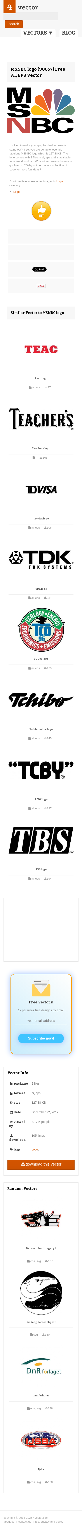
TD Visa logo (41, 518)
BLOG (69, 33)
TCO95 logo (41, 659)
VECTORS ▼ (38, 33)
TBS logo (41, 869)
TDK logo (41, 588)
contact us (24, 1521)
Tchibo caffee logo (41, 729)
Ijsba (41, 1469)
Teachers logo (41, 448)
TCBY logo (41, 799)
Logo (59, 181)
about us (8, 1521)
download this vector (41, 1164)
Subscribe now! (41, 1038)
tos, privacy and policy (49, 1521)
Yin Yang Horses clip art (41, 1322)
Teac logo (41, 378)
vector (27, 7)
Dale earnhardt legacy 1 (41, 1248)
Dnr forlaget (41, 1395)
